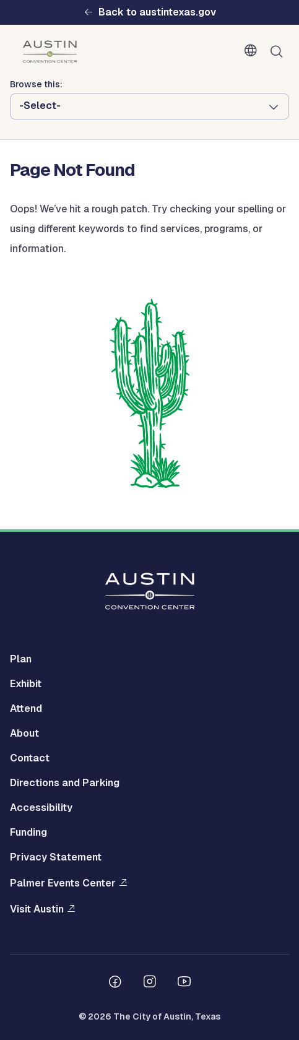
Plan (21, 658)
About (24, 733)
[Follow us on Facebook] (115, 983)
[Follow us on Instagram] (149, 983)
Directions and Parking (64, 782)
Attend (26, 708)
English (253, 50)
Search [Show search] (279, 52)
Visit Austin (37, 909)
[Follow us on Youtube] (184, 983)
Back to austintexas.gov (157, 12)
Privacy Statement (56, 857)
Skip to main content (49, 0)
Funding (28, 832)
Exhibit (25, 683)
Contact (30, 758)
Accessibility (41, 807)
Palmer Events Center (63, 883)
